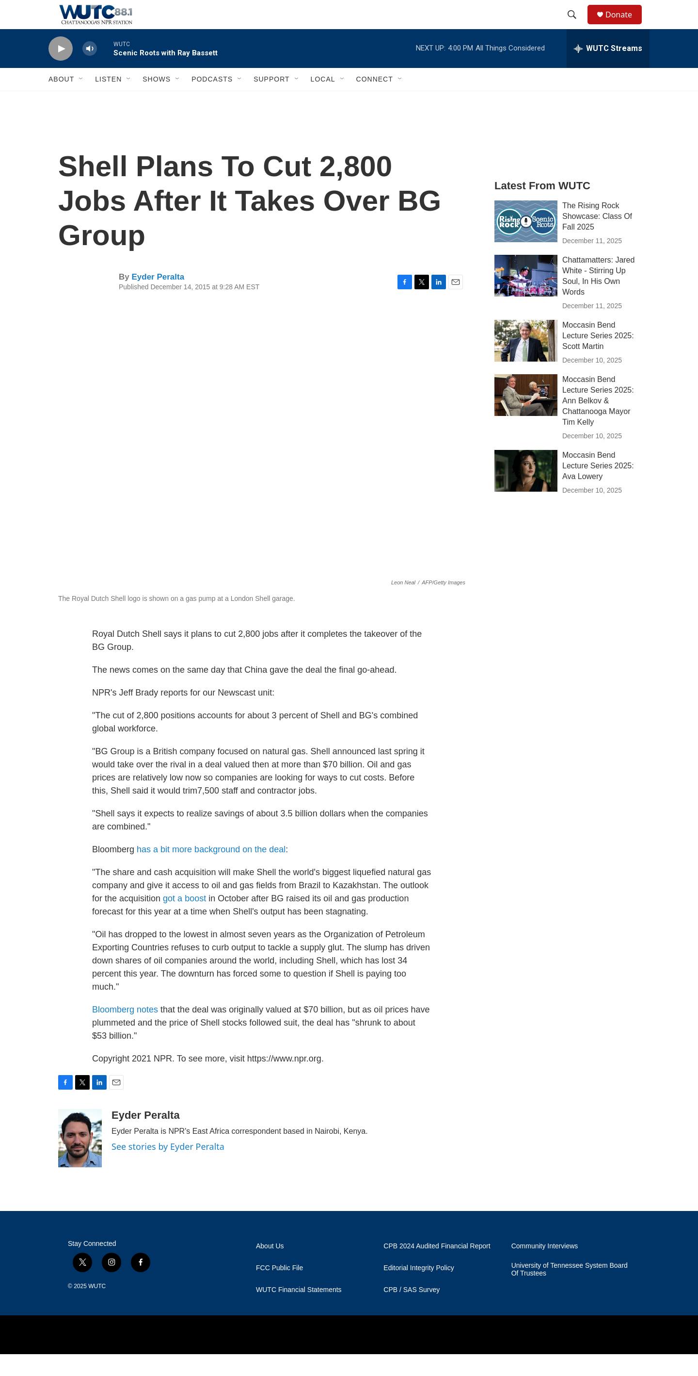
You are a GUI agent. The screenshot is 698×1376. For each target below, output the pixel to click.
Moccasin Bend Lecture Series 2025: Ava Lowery (598, 487)
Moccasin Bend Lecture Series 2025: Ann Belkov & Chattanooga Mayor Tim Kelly (598, 422)
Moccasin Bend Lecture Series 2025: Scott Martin (598, 357)
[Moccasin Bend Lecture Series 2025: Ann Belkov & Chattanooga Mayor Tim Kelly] (525, 417)
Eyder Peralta (157, 298)
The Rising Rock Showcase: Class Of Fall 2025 (597, 238)
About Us (270, 1268)
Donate (625, 25)
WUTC (97, 1308)
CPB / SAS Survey (411, 1311)
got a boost (184, 920)
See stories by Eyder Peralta (167, 1168)
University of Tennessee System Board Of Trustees (569, 1291)
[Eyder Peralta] (80, 1160)
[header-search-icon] (576, 25)
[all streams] (608, 70)
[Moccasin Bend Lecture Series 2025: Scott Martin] (525, 362)
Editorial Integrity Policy (418, 1289)
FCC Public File (279, 1289)
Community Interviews (544, 1268)
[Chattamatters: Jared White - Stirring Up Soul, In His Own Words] (525, 297)
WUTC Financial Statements (299, 1311)
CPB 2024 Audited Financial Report (436, 1268)
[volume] (89, 71)
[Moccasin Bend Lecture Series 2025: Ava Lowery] (525, 493)
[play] (60, 70)
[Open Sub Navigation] (81, 101)
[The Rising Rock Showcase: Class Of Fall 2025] (525, 243)
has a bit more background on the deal (211, 871)
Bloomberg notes (125, 1031)
